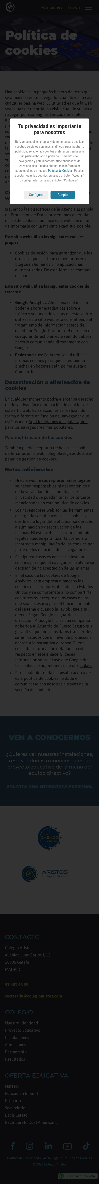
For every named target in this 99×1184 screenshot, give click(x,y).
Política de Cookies (60, 171)
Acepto (63, 195)
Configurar (36, 195)
